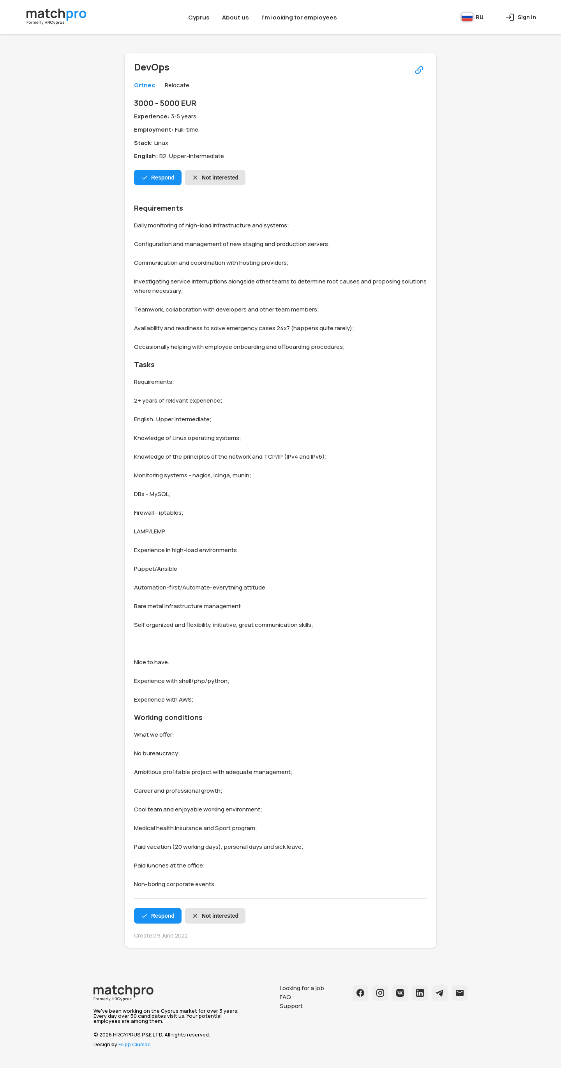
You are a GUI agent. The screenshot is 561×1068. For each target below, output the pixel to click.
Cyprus (199, 17)
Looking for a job (302, 988)
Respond (158, 177)
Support (291, 1006)
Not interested (215, 177)
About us (235, 17)
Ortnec (144, 85)
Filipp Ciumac (134, 1044)
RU (472, 17)
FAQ (285, 997)
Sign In (520, 17)
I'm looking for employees (299, 17)
